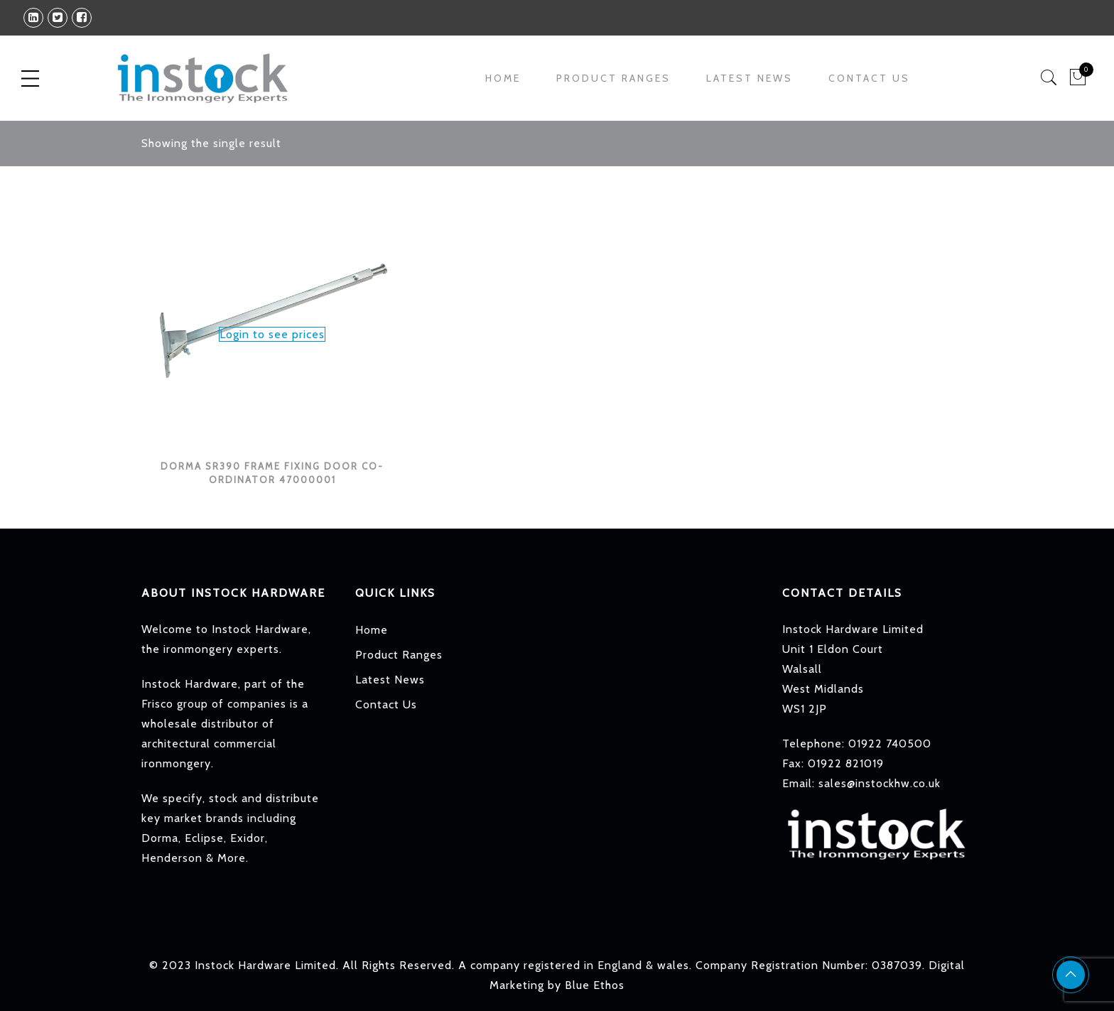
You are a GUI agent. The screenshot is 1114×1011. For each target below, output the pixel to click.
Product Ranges (613, 78)
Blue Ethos (594, 985)
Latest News (749, 78)
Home (503, 78)
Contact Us (869, 78)
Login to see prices (272, 334)
